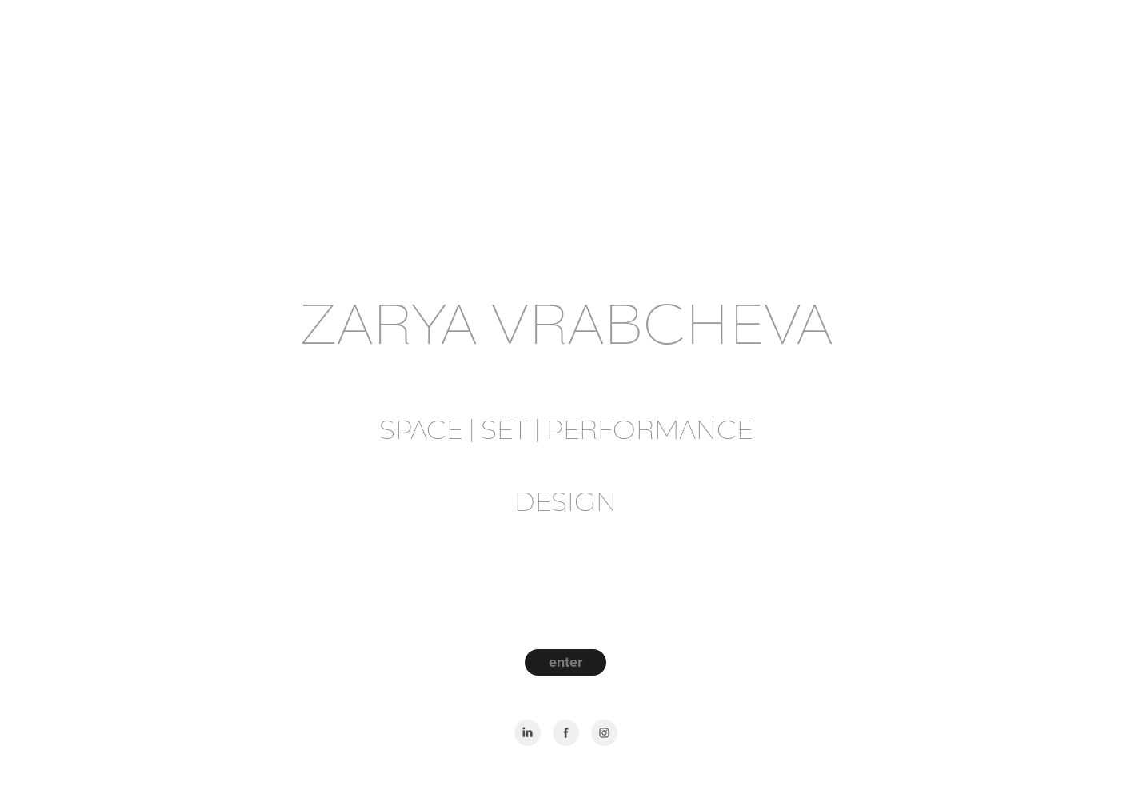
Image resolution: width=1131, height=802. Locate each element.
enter (565, 662)
